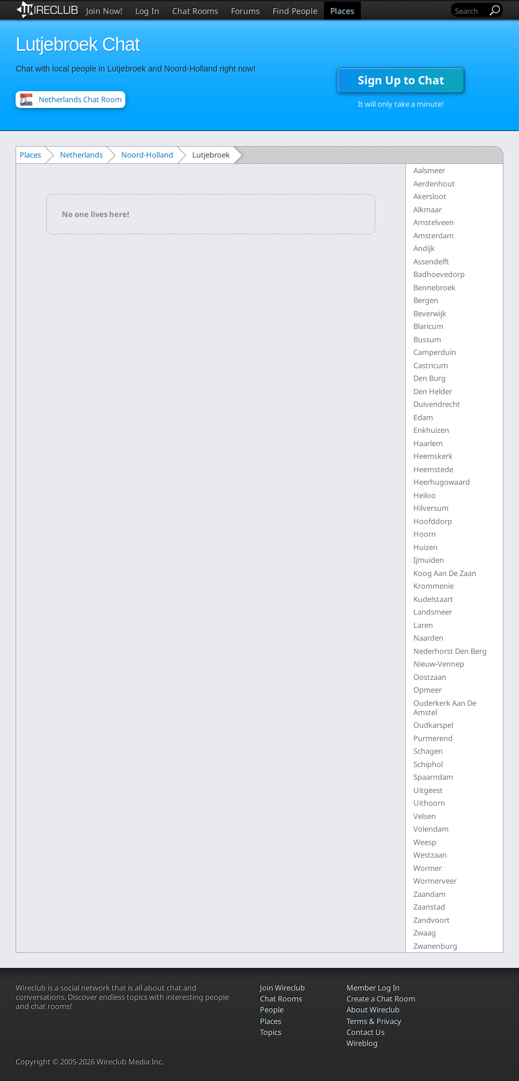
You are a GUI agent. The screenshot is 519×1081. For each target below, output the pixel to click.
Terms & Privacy (373, 1021)
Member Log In (372, 987)
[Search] (470, 11)
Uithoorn (429, 803)
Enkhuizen (431, 430)
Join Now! (104, 10)
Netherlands (81, 154)
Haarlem (428, 443)
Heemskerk (433, 456)
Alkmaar (427, 209)
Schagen (428, 751)
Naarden (428, 638)
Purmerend (433, 738)
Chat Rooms (195, 10)
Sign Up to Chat (401, 80)
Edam (423, 417)
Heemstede (433, 469)
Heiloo (424, 495)
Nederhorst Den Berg (450, 651)
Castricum (430, 365)
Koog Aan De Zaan (444, 573)
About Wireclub (372, 1009)
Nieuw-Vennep (438, 664)
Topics (270, 1032)
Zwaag (424, 932)
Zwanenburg (435, 946)
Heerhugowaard (441, 482)
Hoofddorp (432, 521)
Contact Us (365, 1032)
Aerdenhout (434, 183)
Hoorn (424, 534)
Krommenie (433, 586)
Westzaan (430, 855)
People (271, 1009)
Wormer (427, 868)
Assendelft (431, 261)
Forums (245, 10)
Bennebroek (434, 287)
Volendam (431, 829)
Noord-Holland (147, 154)
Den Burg (429, 378)
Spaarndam (433, 777)
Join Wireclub (282, 987)
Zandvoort (431, 920)
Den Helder (432, 391)
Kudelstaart (433, 599)
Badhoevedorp (439, 274)
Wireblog (362, 1043)
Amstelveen (433, 222)
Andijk (424, 248)
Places (342, 10)
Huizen (425, 547)
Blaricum (428, 326)
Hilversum (431, 508)
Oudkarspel (433, 725)
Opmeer (427, 689)
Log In (147, 10)
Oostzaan (429, 677)
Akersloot (429, 196)
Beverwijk (429, 313)
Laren (423, 625)
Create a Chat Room (380, 998)
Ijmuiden (428, 560)
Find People (295, 10)
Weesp (424, 842)
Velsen (424, 816)
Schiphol (428, 764)
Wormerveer (435, 881)
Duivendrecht (436, 404)
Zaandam (429, 894)
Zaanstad (429, 907)
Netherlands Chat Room (80, 99)
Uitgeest (428, 790)
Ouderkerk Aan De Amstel (444, 707)
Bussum (427, 339)
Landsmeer (432, 612)
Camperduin (434, 352)
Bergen (425, 300)
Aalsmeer (429, 170)
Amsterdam (433, 235)
